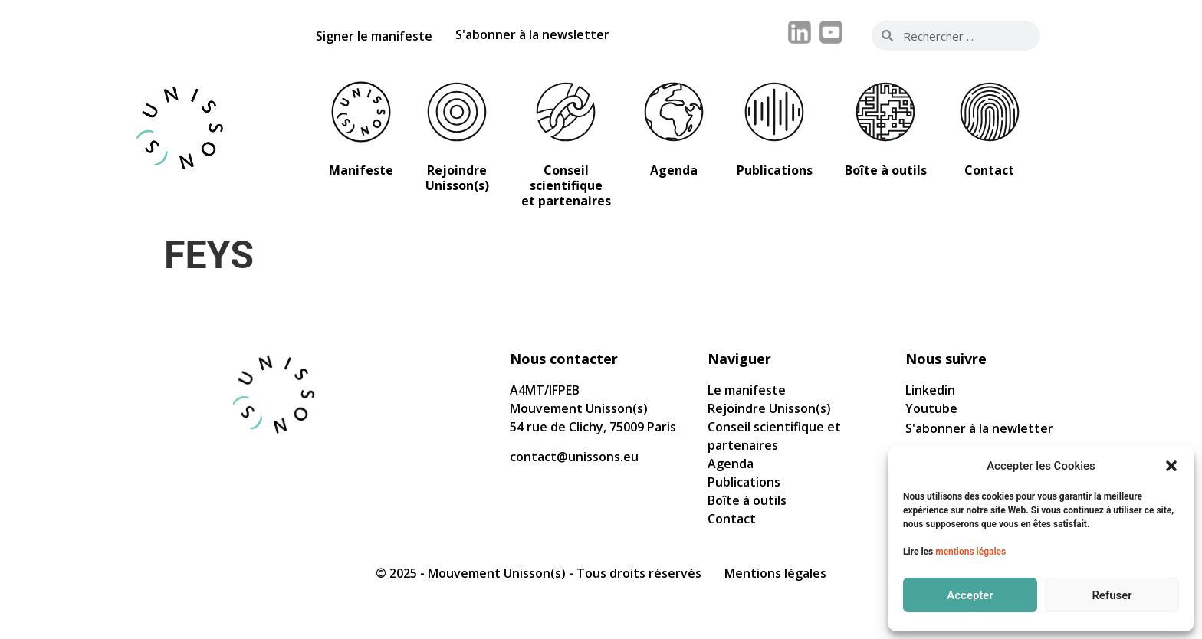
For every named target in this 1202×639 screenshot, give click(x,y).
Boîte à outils (747, 500)
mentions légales (970, 551)
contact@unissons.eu (574, 456)
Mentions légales (775, 573)
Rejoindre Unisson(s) (769, 408)
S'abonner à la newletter (979, 428)
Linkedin (930, 390)
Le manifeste (747, 390)
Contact (732, 518)
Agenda (731, 463)
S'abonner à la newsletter (532, 34)
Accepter (970, 595)
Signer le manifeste (374, 36)
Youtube (931, 408)
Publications (744, 482)
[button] (1171, 466)
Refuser (1111, 595)
